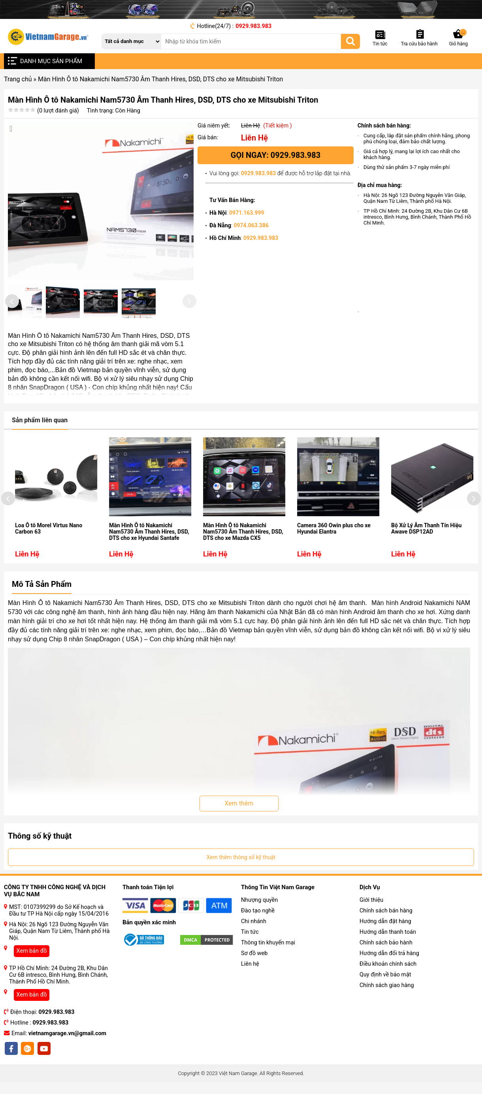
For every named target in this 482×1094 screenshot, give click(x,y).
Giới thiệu (371, 922)
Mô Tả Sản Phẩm (42, 606)
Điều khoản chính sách (388, 986)
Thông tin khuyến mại (268, 965)
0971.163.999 (246, 213)
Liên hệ (250, 986)
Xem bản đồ (32, 973)
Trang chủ (18, 79)
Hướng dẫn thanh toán (388, 954)
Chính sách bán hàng (386, 933)
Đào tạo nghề (258, 933)
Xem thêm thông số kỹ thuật (241, 880)
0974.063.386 (251, 225)
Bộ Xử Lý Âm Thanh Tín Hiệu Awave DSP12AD (446, 551)
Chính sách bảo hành (386, 965)
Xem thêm (239, 826)
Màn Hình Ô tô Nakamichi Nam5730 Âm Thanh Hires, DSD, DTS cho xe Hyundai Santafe (169, 554)
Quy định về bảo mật (385, 997)
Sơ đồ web (254, 975)
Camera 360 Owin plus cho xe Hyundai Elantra (353, 551)
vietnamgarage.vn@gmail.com (67, 1056)
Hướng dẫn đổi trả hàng (389, 975)
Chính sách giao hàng (387, 1007)
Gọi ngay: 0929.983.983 (275, 155)
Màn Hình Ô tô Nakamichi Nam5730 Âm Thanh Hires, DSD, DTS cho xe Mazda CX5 (263, 554)
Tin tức (250, 954)
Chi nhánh (253, 943)
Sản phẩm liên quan (40, 442)
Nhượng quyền (259, 922)
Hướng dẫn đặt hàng (385, 943)
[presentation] (12, 313)
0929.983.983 (253, 26)
